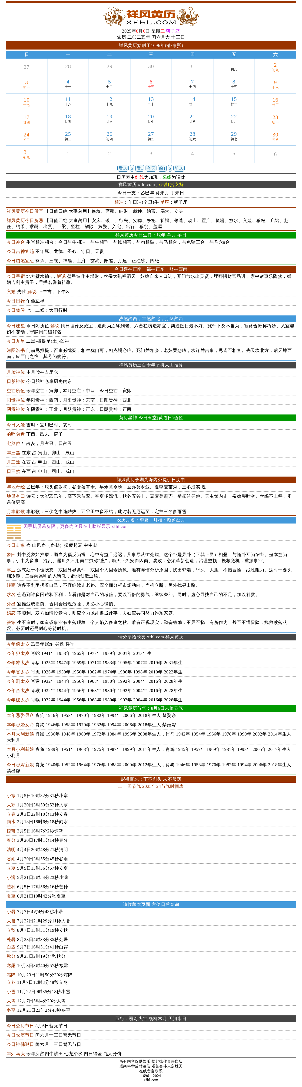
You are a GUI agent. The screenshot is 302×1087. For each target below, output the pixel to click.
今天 (151, 168)
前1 (162, 168)
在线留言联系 (151, 1071)
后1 (139, 168)
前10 (179, 168)
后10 (123, 168)
